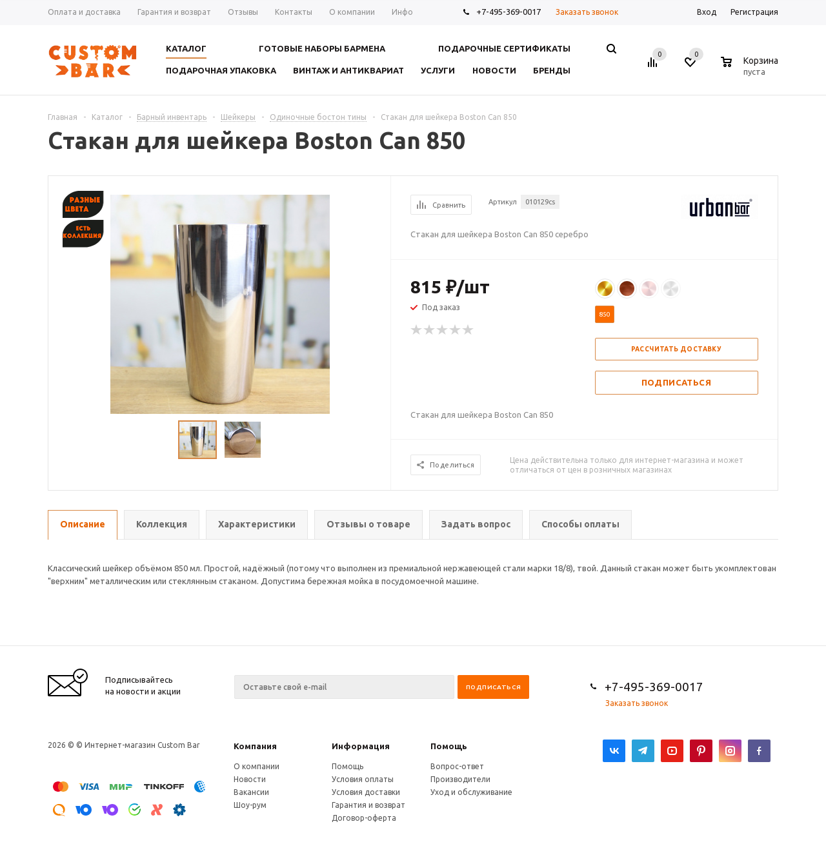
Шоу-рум (250, 805)
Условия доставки (366, 792)
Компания (255, 745)
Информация (361, 745)
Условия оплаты (363, 779)
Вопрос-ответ (457, 766)
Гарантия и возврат (368, 805)
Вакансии (251, 792)
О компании (256, 766)
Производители (460, 779)
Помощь (448, 745)
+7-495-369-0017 (508, 11)
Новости (250, 779)
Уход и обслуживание (471, 792)
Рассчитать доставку (676, 349)
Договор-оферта (364, 818)
